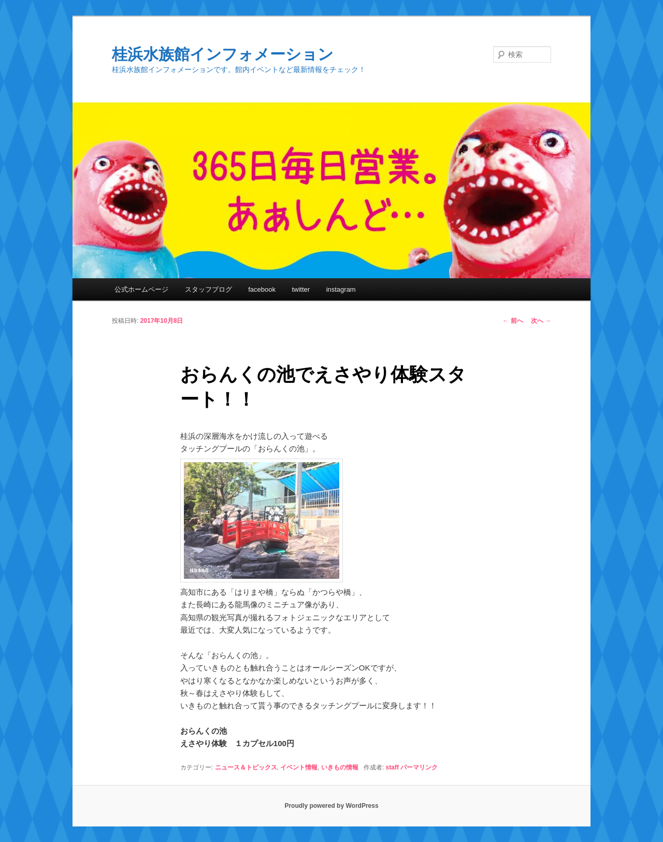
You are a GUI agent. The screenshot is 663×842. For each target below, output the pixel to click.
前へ (512, 320)
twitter (301, 289)
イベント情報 (299, 767)
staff (392, 767)
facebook (262, 289)
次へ (541, 320)
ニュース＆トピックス (246, 767)
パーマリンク (419, 767)
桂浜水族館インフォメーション (223, 54)
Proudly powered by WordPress (331, 805)
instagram (341, 289)
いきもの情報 (339, 767)
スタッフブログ (208, 289)
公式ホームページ (141, 289)
